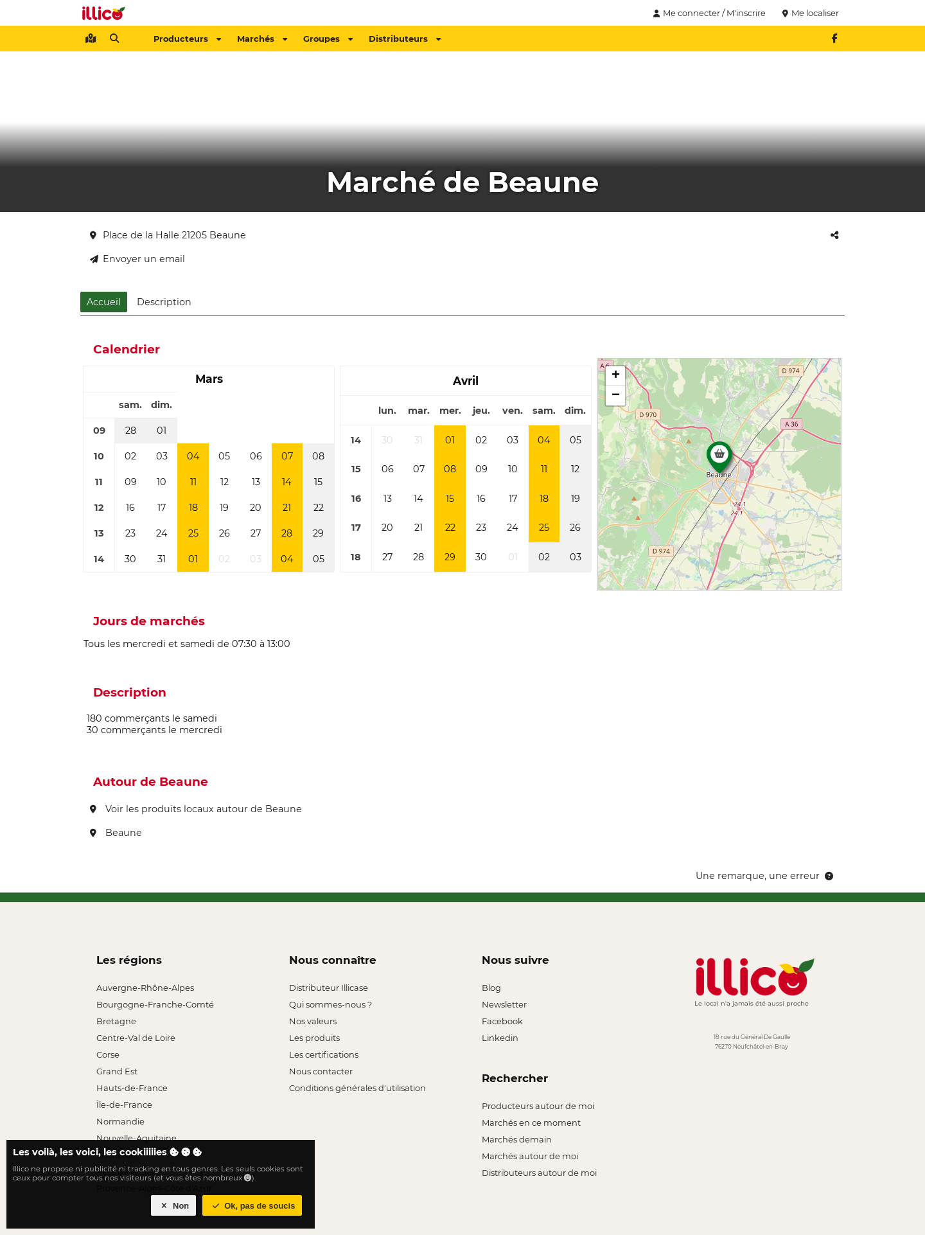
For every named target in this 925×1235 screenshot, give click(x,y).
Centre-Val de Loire (135, 1038)
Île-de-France (124, 1104)
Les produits (314, 1038)
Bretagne (116, 1021)
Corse (107, 1054)
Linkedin (500, 1038)
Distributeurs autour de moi (539, 1173)
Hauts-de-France (132, 1088)
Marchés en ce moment (531, 1122)
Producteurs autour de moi (538, 1106)
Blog (491, 987)
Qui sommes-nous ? (330, 1004)
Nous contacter (321, 1071)
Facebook (502, 1021)
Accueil (104, 302)
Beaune (116, 833)
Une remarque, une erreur (765, 876)
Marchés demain (517, 1139)
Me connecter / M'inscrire (708, 13)
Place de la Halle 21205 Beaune (168, 235)
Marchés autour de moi (530, 1156)
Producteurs (187, 38)
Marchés (262, 38)
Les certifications (323, 1054)
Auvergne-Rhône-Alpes (145, 987)
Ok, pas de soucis (252, 1206)
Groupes (328, 38)
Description (164, 302)
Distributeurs (405, 38)
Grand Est (116, 1071)
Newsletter (504, 1004)
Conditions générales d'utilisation (357, 1088)
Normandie (120, 1121)
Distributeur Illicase (328, 987)
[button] (719, 460)
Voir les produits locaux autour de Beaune (196, 809)
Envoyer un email (137, 259)
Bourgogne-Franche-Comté (155, 1004)
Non (173, 1206)
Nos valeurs (313, 1021)
